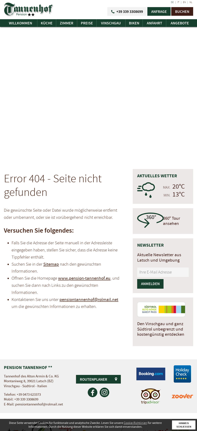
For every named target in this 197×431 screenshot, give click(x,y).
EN (184, 2)
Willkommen (20, 23)
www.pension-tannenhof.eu (84, 278)
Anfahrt (154, 23)
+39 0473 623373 (29, 394)
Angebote (180, 23)
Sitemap (51, 264)
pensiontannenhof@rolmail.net (88, 300)
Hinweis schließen (183, 424)
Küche (47, 23)
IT (178, 2)
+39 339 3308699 (26, 399)
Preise (87, 23)
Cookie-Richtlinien (135, 423)
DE (172, 2)
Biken (134, 23)
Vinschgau (111, 23)
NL (190, 2)
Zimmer (66, 23)
